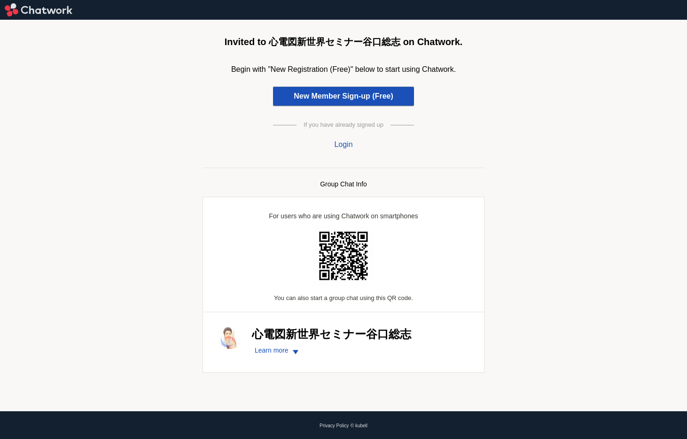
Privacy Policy (334, 425)
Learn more (278, 350)
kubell (361, 425)
